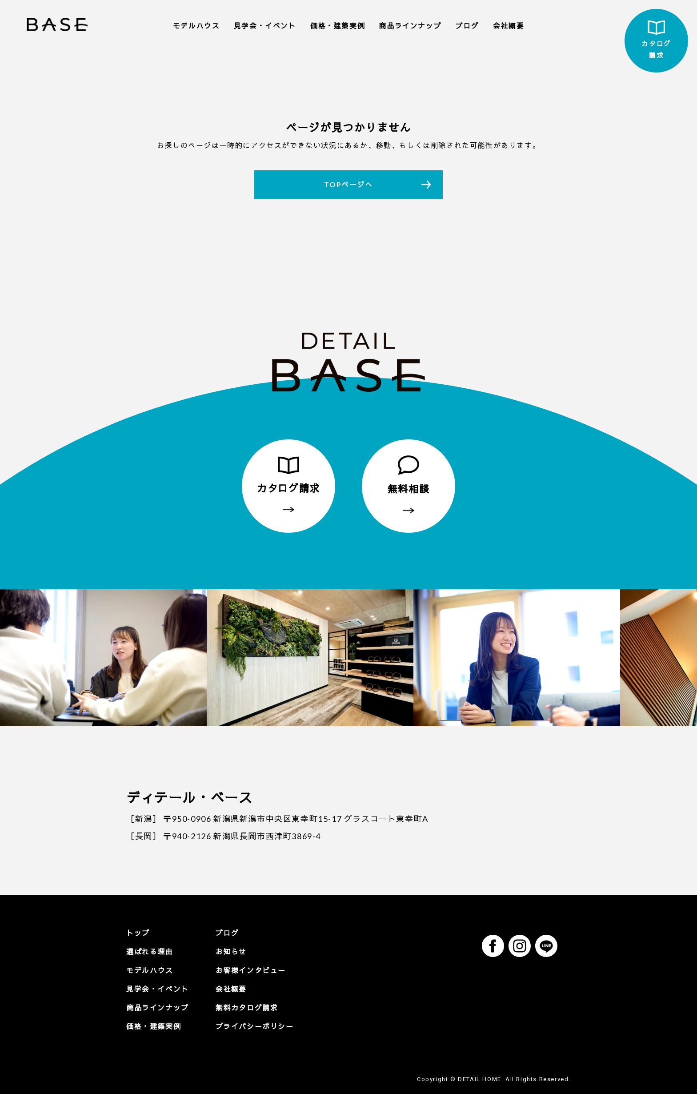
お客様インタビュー (251, 970)
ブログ (467, 26)
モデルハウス (196, 26)
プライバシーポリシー (255, 1026)
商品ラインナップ (410, 26)
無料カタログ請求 (247, 1007)
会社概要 (508, 26)
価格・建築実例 (337, 26)
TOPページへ (348, 184)
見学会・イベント (265, 26)
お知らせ (231, 951)
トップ (138, 933)
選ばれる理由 (149, 951)
